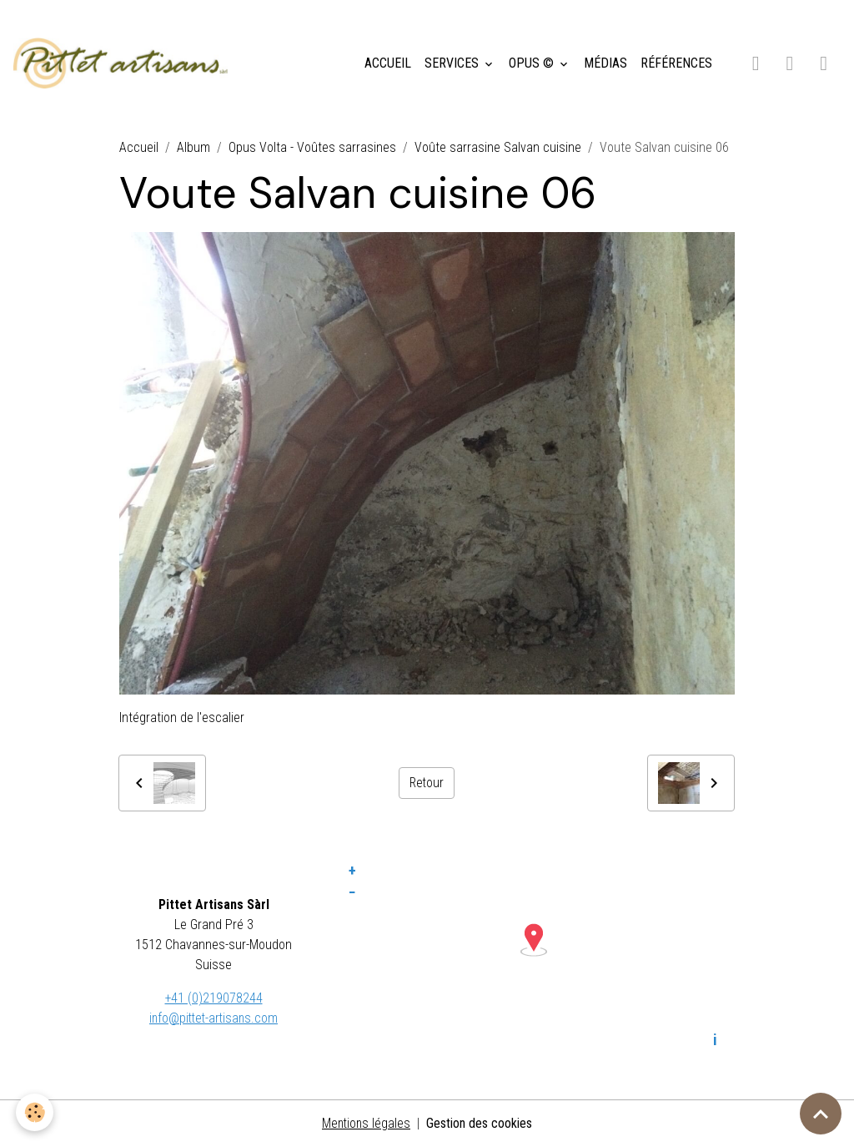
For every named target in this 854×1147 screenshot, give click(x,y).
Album (193, 147)
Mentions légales (366, 1123)
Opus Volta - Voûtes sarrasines (312, 147)
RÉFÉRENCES (676, 63)
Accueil (138, 147)
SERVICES (453, 63)
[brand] (123, 63)
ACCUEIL (387, 63)
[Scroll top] (820, 1113)
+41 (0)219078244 (213, 998)
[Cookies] (35, 1112)
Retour (427, 783)
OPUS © (533, 63)
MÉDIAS (605, 63)
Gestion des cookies (481, 1123)
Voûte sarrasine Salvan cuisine (497, 147)
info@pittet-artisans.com (213, 1018)
